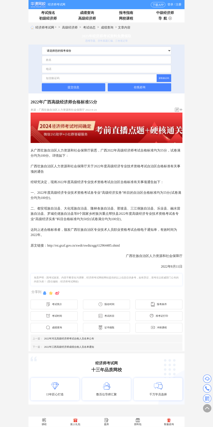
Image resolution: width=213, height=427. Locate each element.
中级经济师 (165, 13)
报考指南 (126, 13)
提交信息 (73, 87)
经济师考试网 (56, 4)
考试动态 (89, 27)
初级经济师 (48, 18)
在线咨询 (139, 87)
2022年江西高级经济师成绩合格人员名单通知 (63, 346)
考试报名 (48, 13)
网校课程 (126, 18)
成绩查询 (87, 13)
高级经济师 (87, 18)
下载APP (158, 4)
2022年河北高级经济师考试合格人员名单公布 (63, 338)
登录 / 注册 (174, 4)
